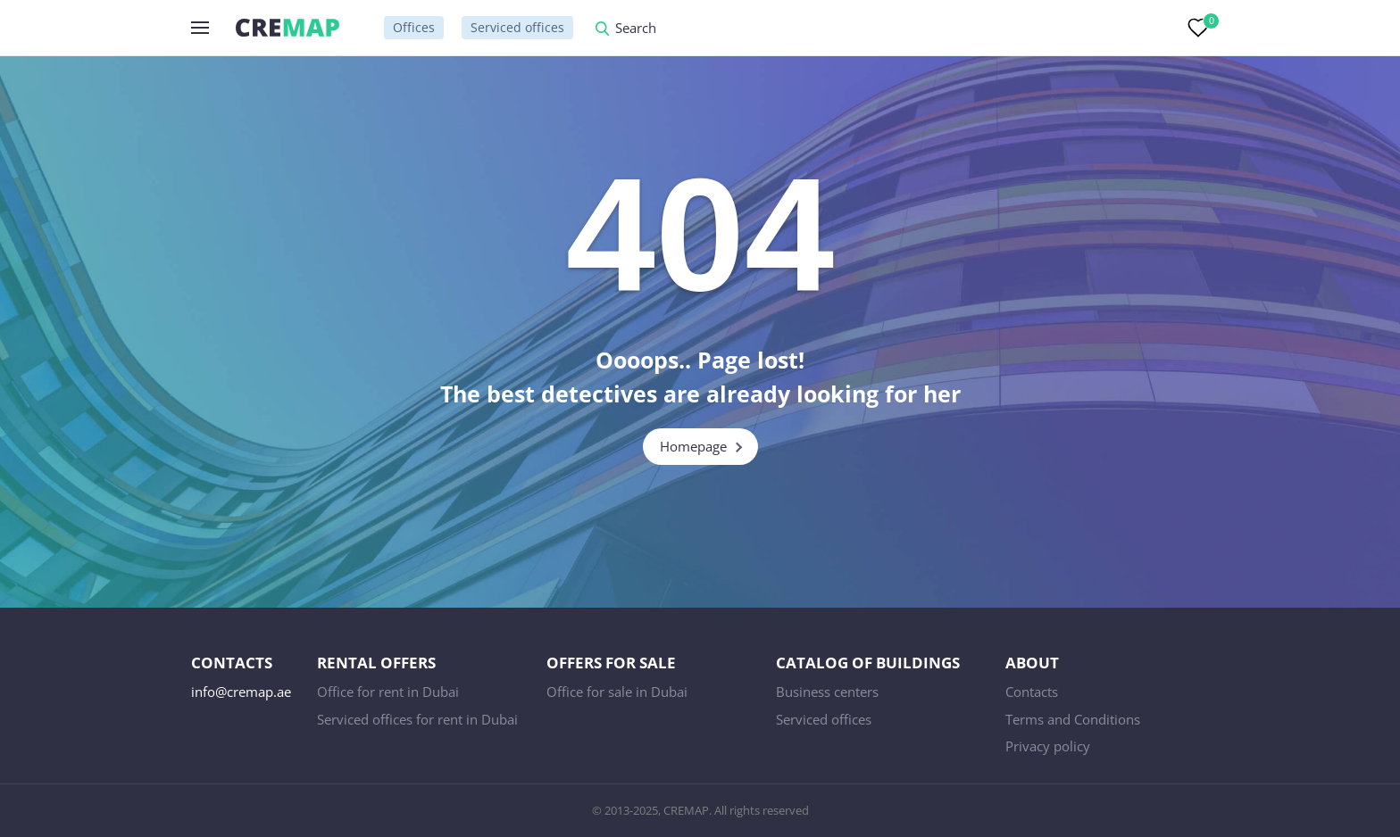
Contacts (1031, 691)
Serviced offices (517, 27)
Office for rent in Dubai (388, 691)
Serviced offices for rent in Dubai (417, 719)
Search (635, 29)
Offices (414, 27)
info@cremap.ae (241, 691)
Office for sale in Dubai (617, 691)
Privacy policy (1047, 746)
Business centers (827, 691)
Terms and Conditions (1072, 719)
